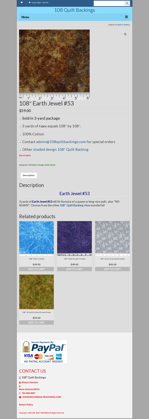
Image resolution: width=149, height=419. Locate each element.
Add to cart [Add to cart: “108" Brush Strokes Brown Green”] (36, 322)
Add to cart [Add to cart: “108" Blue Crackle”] (36, 268)
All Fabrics (33, 165)
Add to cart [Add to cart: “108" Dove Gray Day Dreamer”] (112, 268)
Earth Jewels (124, 25)
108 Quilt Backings (74, 10)
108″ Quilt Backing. (72, 205)
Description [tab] (29, 175)
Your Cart (38, 2)
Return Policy (26, 404)
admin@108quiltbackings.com (61, 141)
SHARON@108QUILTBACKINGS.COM (40, 397)
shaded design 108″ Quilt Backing (61, 149)
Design (41, 165)
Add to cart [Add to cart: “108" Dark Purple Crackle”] (74, 268)
